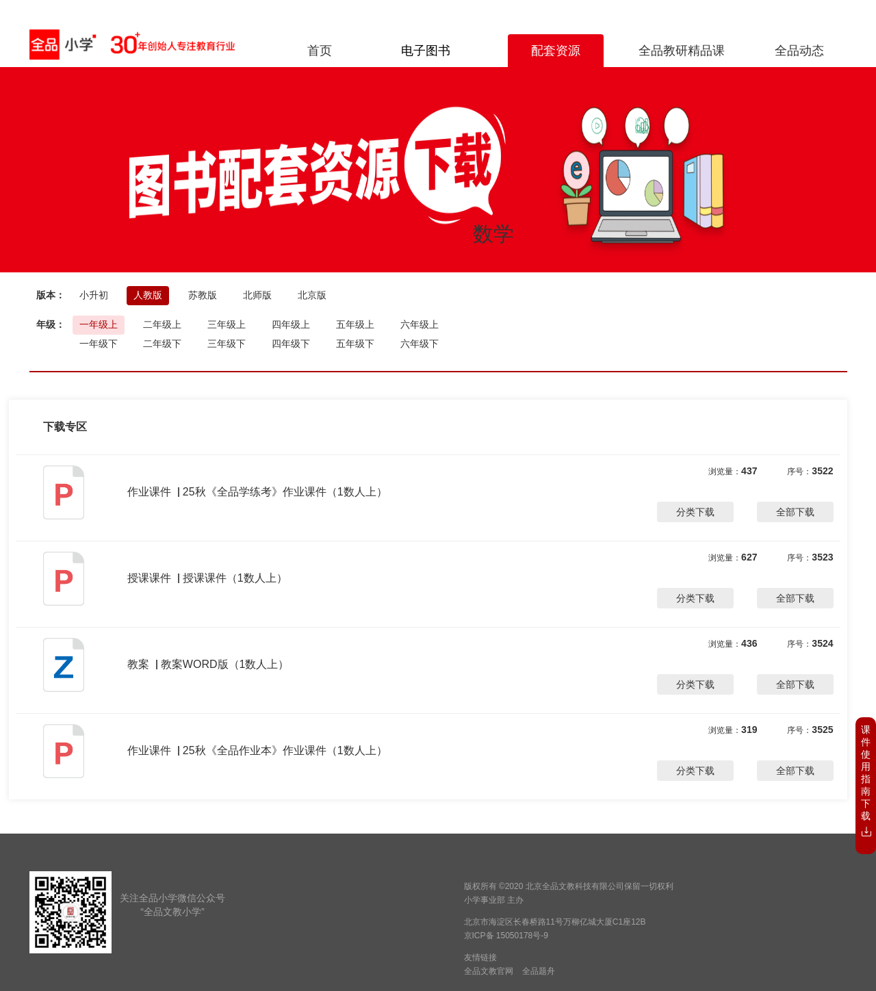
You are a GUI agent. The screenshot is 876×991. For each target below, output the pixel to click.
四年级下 (291, 343)
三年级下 (226, 343)
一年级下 (98, 343)
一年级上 (98, 324)
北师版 (257, 294)
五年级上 (355, 324)
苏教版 (202, 294)
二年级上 (162, 324)
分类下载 (695, 511)
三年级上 (226, 324)
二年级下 (162, 343)
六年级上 (419, 324)
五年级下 (355, 343)
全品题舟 (538, 971)
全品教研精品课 (682, 50)
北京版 (312, 294)
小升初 (93, 294)
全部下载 (795, 511)
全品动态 (799, 50)
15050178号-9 (522, 935)
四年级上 (291, 324)
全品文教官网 (488, 971)
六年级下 (419, 343)
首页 (319, 50)
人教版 (147, 294)
